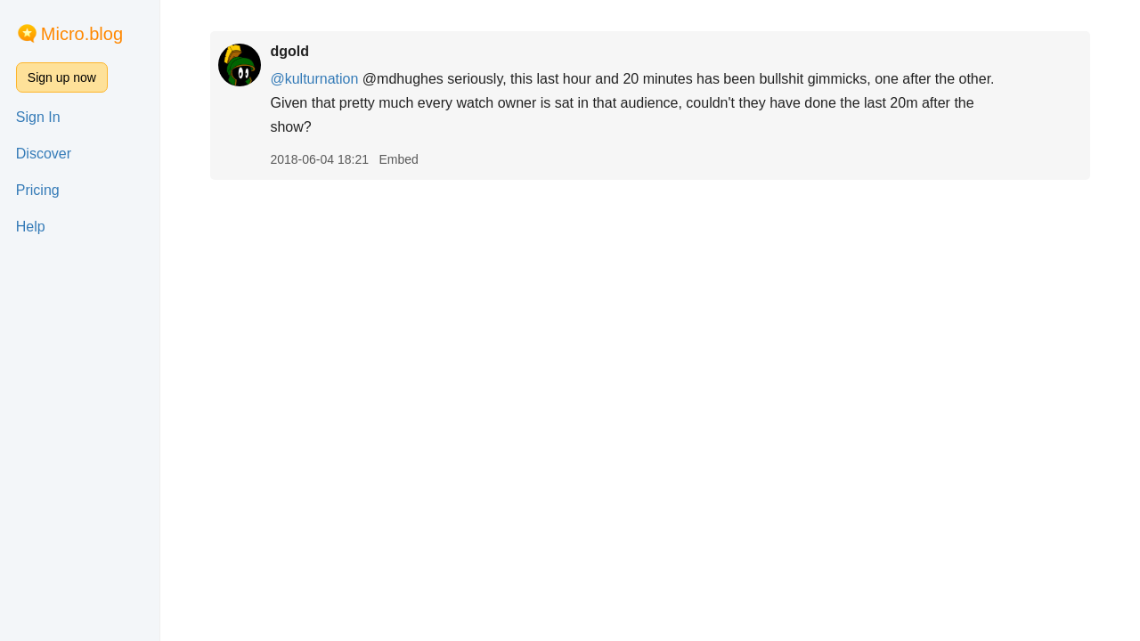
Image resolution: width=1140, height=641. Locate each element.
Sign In (38, 117)
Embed (398, 159)
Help (30, 226)
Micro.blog (82, 34)
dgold (289, 51)
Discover (43, 153)
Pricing (38, 190)
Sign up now (62, 77)
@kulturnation (314, 78)
